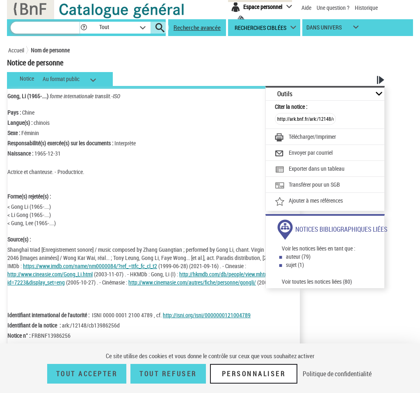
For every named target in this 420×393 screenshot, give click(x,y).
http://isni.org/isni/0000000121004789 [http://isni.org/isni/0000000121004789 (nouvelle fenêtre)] (207, 315)
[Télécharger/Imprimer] (305, 137)
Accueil (16, 50)
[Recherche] (45, 28)
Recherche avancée (197, 27)
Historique (366, 7)
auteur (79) (298, 256)
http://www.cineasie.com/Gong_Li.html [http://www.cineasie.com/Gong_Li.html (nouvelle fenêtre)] (50, 274)
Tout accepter (87, 373)
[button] (83, 28)
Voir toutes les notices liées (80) (317, 281)
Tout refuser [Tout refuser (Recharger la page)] (167, 373)
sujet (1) (295, 265)
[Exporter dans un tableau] (310, 169)
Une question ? (333, 7)
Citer (291, 107)
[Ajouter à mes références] (309, 201)
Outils (284, 94)
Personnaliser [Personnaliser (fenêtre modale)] (254, 373)
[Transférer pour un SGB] (307, 185)
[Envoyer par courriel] (304, 153)
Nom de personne (50, 50)
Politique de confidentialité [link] (337, 373)
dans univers (324, 29)
